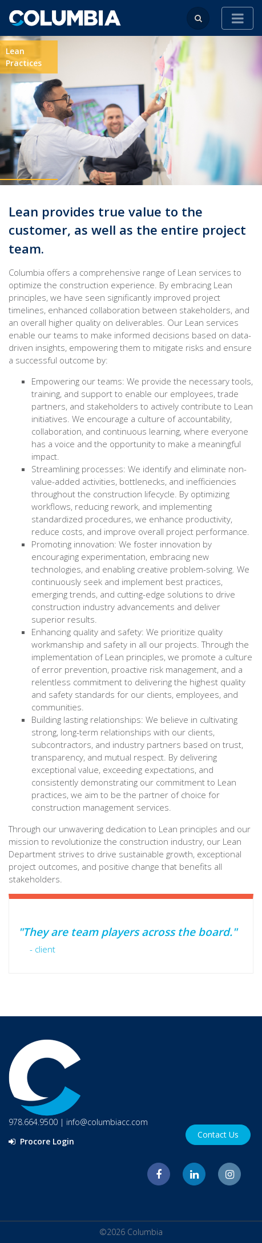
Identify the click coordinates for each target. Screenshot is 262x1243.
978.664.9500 (33, 1122)
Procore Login (41, 1141)
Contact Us (218, 1134)
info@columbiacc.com (107, 1122)
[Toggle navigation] (237, 18)
